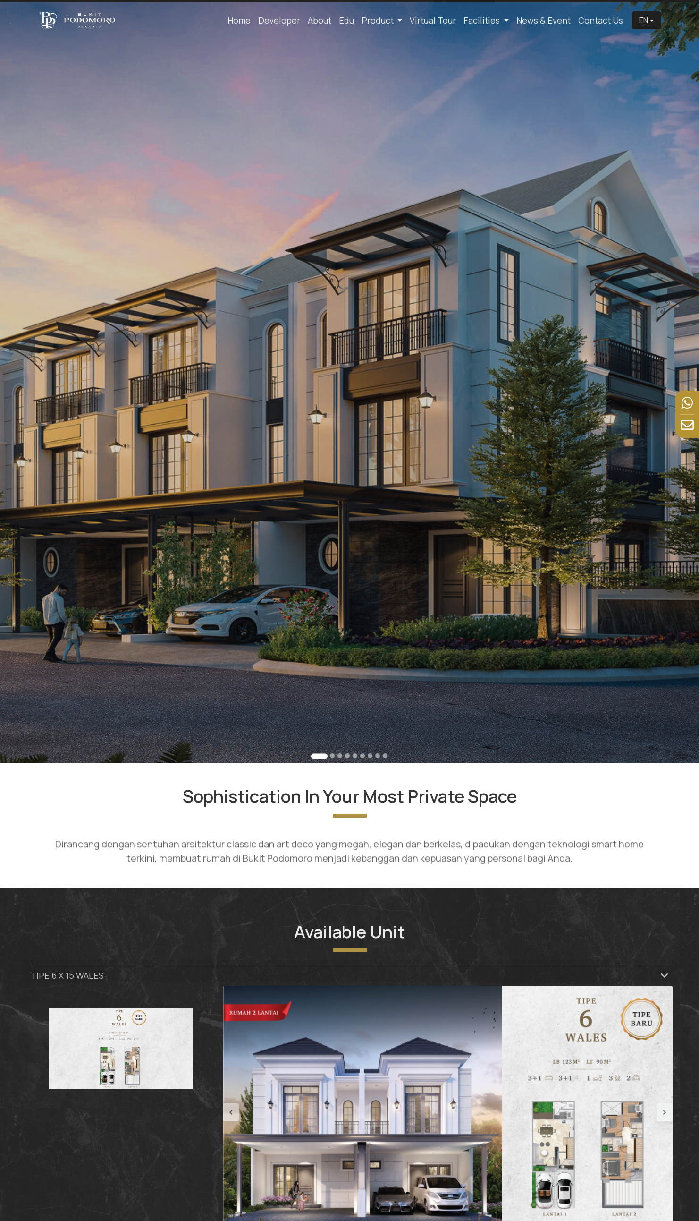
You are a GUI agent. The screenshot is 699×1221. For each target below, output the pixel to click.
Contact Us (600, 20)
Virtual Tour (433, 20)
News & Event (543, 20)
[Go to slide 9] (385, 755)
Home (239, 20)
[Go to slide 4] (347, 755)
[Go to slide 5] (355, 755)
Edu (346, 20)
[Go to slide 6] (362, 755)
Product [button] (379, 20)
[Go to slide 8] (377, 755)
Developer (279, 20)
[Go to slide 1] (319, 756)
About (319, 20)
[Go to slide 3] (339, 755)
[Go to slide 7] (370, 755)
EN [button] (643, 20)
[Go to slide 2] (332, 755)
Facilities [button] (482, 20)
